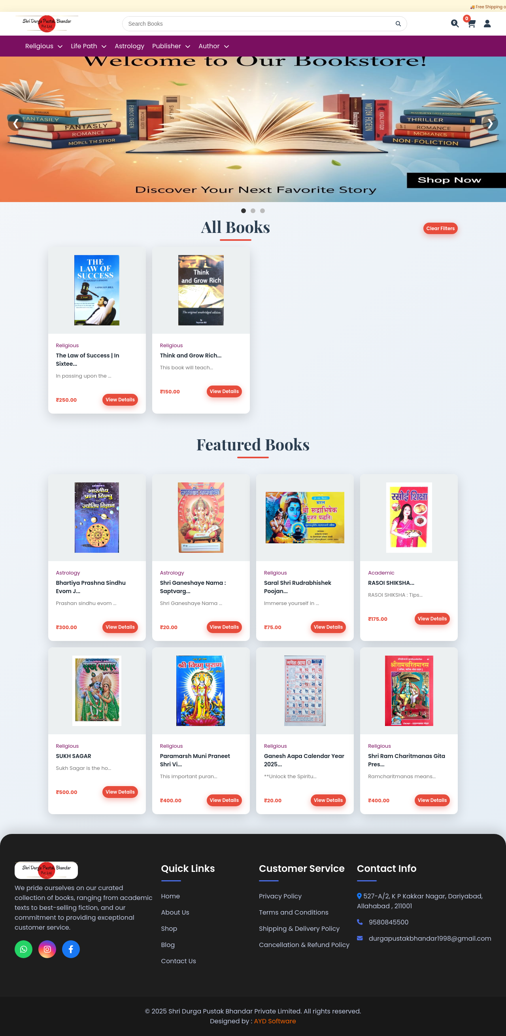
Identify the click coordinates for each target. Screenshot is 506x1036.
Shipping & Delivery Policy (299, 928)
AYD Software (275, 1021)
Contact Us (178, 961)
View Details (120, 399)
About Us (175, 912)
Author (208, 46)
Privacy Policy (280, 896)
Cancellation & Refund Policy (304, 944)
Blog (168, 944)
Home (170, 896)
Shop (169, 928)
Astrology (129, 46)
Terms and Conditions (294, 912)
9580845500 (383, 922)
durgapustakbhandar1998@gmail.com (424, 938)
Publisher (166, 46)
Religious (40, 46)
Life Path (85, 46)
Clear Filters (440, 228)
